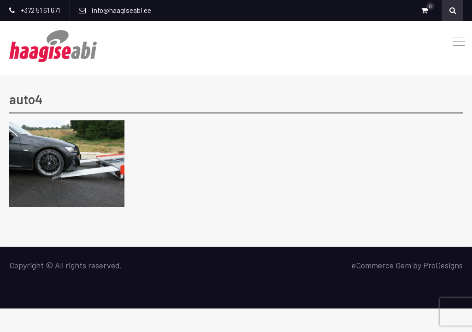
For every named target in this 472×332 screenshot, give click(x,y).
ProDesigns (443, 265)
